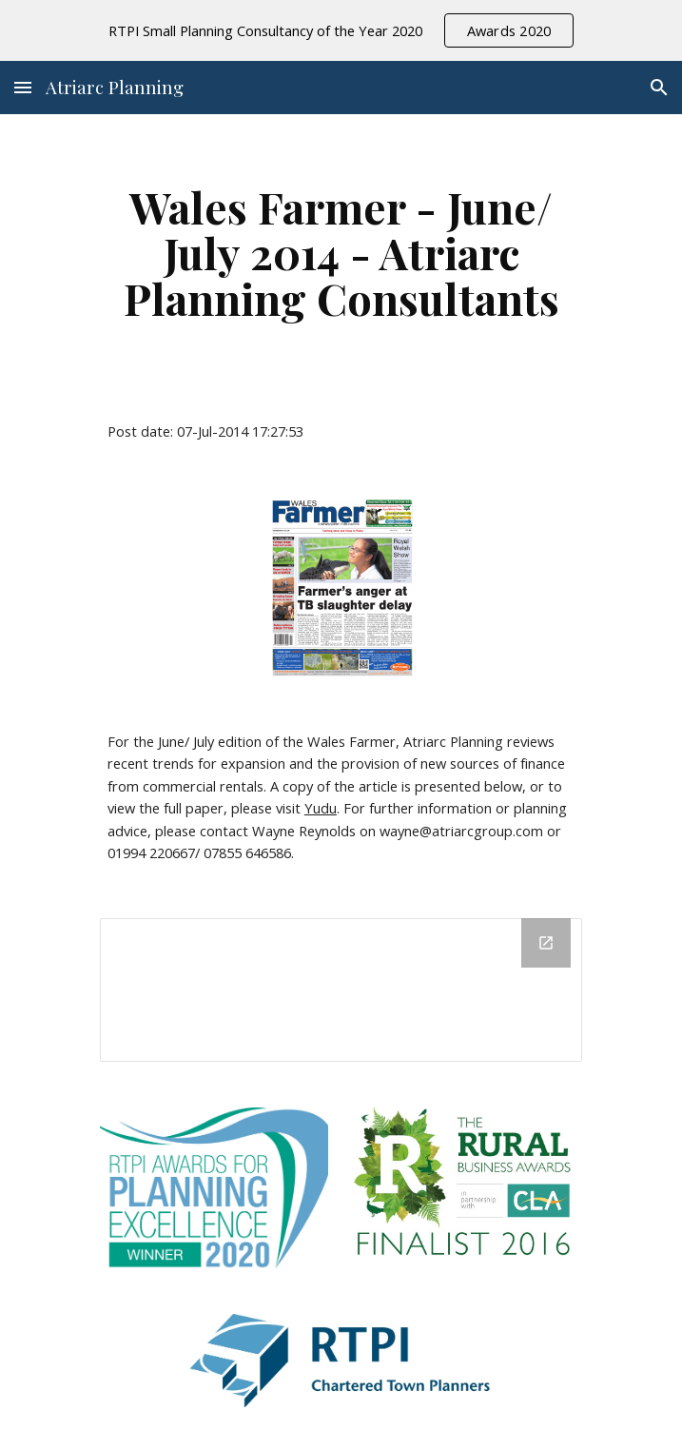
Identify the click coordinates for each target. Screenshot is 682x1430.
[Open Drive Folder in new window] (546, 943)
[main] (341, 252)
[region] (341, 30)
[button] (23, 87)
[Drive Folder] (341, 990)
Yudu (320, 807)
